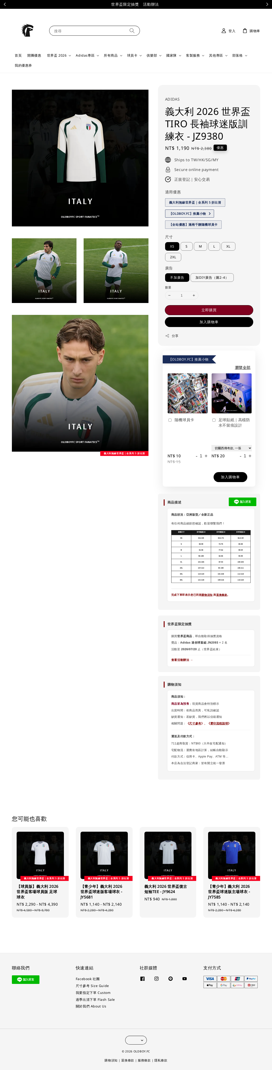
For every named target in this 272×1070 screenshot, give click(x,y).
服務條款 (144, 1060)
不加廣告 (177, 277)
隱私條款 (160, 1060)
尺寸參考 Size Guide (92, 985)
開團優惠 (34, 55)
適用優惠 (173, 192)
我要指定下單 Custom (93, 992)
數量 (168, 287)
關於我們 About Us (91, 1006)
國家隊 (171, 55)
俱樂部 (152, 55)
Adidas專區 (85, 55)
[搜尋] (132, 30)
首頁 (18, 55)
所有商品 (111, 55)
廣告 (169, 268)
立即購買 (209, 310)
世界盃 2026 (57, 55)
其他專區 (216, 55)
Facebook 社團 (88, 979)
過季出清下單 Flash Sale (95, 999)
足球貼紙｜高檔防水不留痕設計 (230, 422)
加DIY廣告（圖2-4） (212, 277)
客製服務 (193, 55)
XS (172, 246)
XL (228, 246)
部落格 (237, 55)
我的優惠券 (23, 65)
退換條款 (221, 594)
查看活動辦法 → (182, 660)
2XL (173, 257)
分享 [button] (172, 335)
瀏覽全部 (243, 367)
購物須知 (206, 594)
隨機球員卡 (180, 420)
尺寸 (169, 236)
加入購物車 (209, 321)
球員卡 (132, 55)
